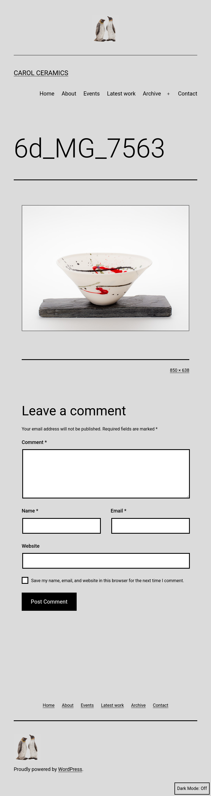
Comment (34, 442)
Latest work (121, 93)
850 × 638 (179, 370)
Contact (187, 93)
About (69, 93)
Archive (152, 93)
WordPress (70, 769)
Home (47, 93)
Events (92, 93)
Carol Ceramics (41, 73)
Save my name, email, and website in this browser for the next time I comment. (107, 580)
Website (31, 546)
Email (118, 511)
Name (30, 511)
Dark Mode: (192, 788)
